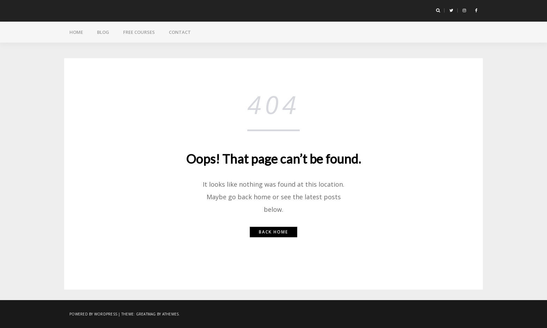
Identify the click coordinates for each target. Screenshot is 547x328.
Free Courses (139, 32)
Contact (180, 32)
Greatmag (146, 314)
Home (76, 32)
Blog (103, 32)
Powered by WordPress (93, 314)
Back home (273, 232)
